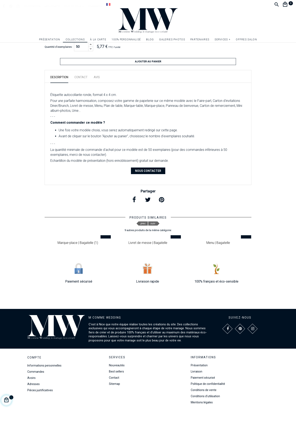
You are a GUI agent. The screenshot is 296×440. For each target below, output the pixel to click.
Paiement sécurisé (203, 405)
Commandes (35, 399)
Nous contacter (148, 198)
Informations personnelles (44, 393)
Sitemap (114, 411)
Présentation (199, 393)
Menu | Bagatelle (218, 271)
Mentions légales (202, 430)
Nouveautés (117, 393)
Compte (34, 385)
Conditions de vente (203, 418)
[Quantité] (81, 76)
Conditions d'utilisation (205, 424)
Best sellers (116, 399)
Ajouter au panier (148, 91)
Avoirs (31, 405)
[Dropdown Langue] (108, 4)
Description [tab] (59, 105)
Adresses (33, 412)
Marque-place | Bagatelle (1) (78, 271)
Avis (97, 105)
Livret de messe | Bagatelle (147, 271)
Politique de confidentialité (208, 411)
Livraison (196, 399)
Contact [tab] (81, 105)
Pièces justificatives (40, 418)
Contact (114, 405)
